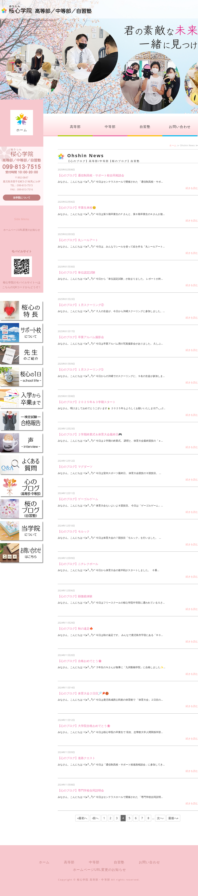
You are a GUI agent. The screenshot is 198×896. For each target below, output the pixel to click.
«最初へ (82, 818)
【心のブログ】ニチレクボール (78, 564)
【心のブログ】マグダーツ (75, 466)
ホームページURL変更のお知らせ (21, 230)
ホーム (21, 130)
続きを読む (192, 188)
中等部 (110, 126)
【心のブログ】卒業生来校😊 (77, 207)
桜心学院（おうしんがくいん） (46, 9)
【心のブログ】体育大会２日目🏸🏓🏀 (83, 693)
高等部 (75, 126)
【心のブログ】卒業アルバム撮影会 (81, 337)
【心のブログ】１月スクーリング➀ (81, 369)
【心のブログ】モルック (74, 531)
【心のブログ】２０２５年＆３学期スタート (87, 402)
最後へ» (173, 818)
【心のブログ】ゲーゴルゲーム (78, 499)
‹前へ (95, 818)
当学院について (21, 197)
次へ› (160, 818)
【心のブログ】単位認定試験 (76, 272)
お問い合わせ (180, 126)
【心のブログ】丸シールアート (78, 240)
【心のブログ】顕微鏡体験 (75, 596)
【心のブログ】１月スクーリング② (81, 305)
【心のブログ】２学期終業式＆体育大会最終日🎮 (90, 434)
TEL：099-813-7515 (22, 185)
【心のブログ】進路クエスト (76, 758)
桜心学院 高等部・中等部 (93, 879)
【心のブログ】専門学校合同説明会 (81, 790)
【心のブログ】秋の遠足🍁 (75, 628)
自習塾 (145, 126)
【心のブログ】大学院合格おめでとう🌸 (84, 726)
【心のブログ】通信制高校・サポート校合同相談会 (91, 175)
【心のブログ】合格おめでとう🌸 (80, 661)
